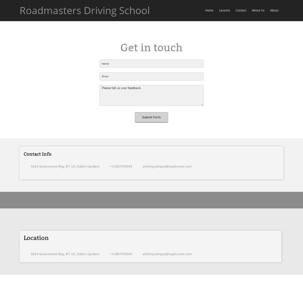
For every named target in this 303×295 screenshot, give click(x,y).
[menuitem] (209, 10)
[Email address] (166, 166)
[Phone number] (119, 166)
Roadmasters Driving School (85, 10)
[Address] (63, 166)
